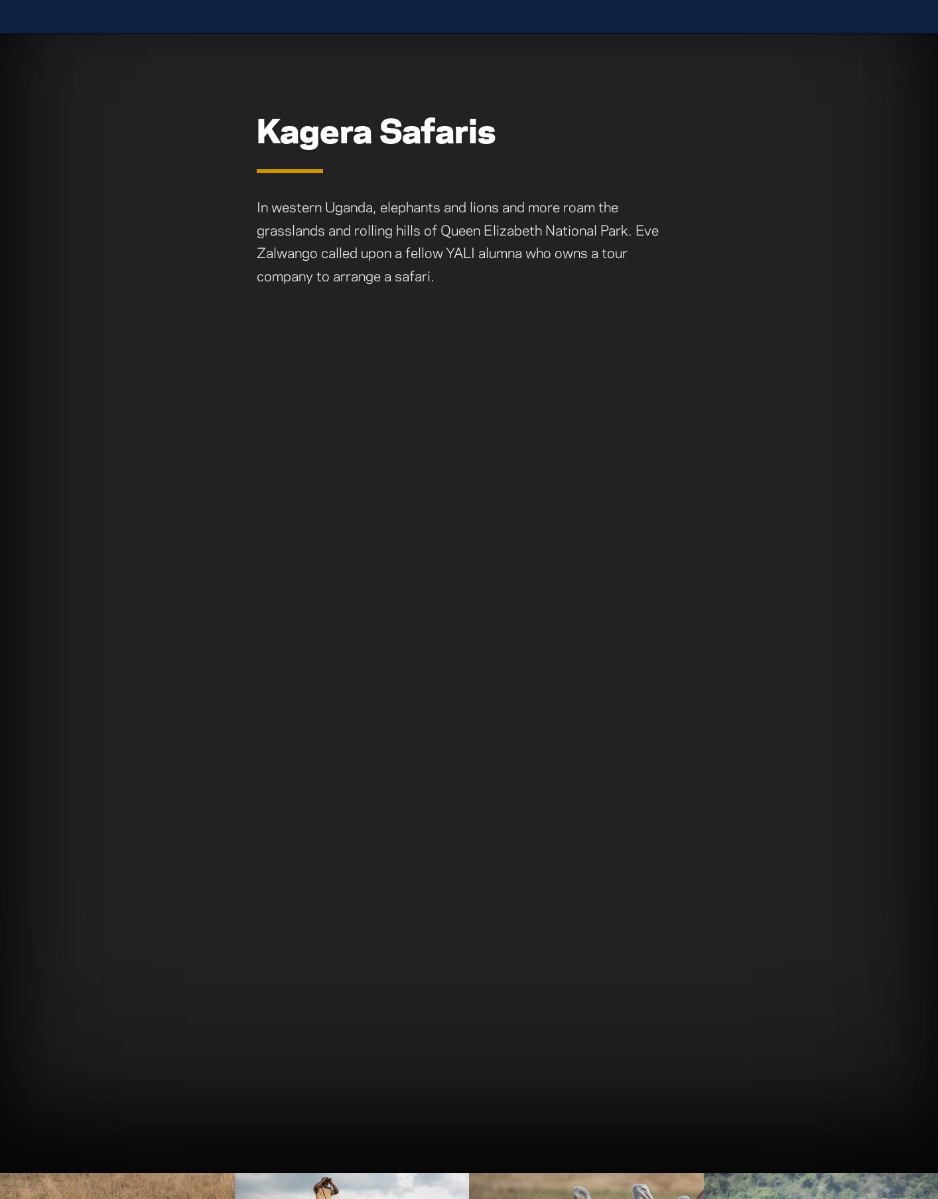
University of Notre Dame (116, 16)
